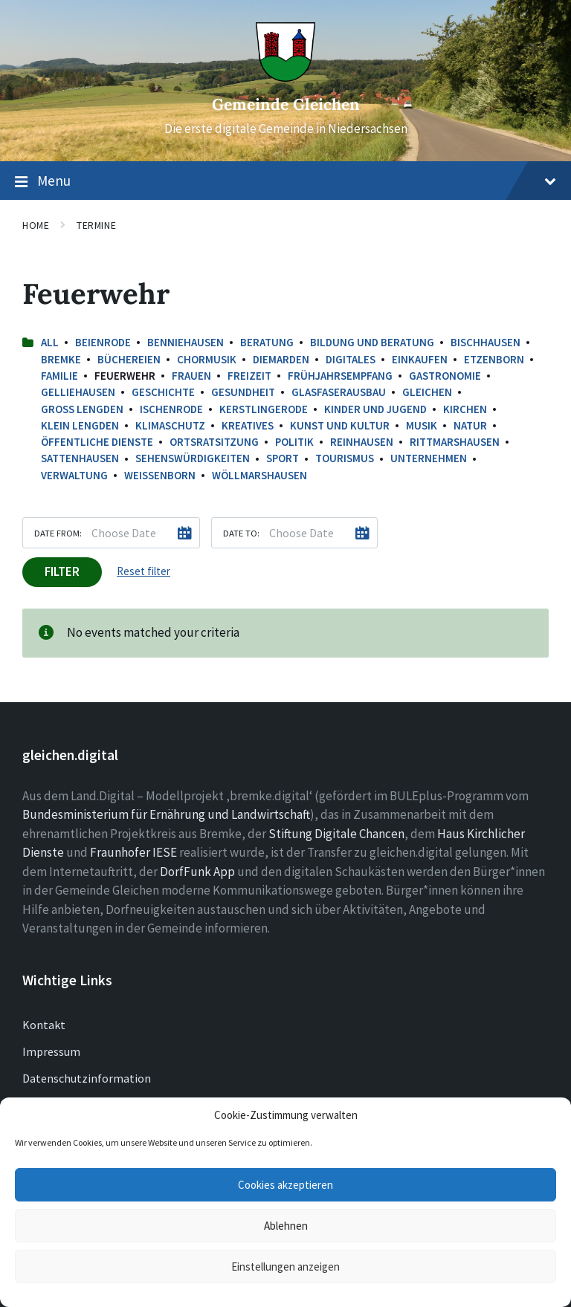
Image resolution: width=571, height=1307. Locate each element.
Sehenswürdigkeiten (192, 458)
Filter (62, 571)
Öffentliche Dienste (97, 442)
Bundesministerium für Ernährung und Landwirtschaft (166, 814)
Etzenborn (494, 359)
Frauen (191, 376)
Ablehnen (286, 1226)
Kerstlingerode (263, 409)
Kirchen (465, 409)
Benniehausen (185, 342)
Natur (470, 425)
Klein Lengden (80, 425)
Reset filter (143, 571)
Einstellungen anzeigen (285, 1266)
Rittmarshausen (455, 442)
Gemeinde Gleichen (286, 104)
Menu (285, 181)
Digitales (350, 359)
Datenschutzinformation (86, 1078)
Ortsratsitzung (214, 442)
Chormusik (206, 359)
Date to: (241, 533)
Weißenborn (160, 475)
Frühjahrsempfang (340, 376)
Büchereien (129, 359)
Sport (282, 458)
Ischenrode (171, 409)
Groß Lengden (82, 409)
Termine (96, 225)
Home (35, 225)
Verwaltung (74, 475)
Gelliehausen (78, 392)
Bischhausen (485, 342)
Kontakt (43, 1024)
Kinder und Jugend (375, 409)
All (50, 342)
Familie (59, 376)
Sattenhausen (80, 458)
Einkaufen (420, 359)
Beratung (267, 342)
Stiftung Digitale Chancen (336, 834)
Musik (421, 425)
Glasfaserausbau (338, 392)
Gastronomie (445, 376)
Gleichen (427, 392)
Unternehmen (428, 458)
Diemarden (281, 359)
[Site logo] (285, 77)
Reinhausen (361, 442)
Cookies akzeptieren (285, 1185)
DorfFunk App (197, 871)
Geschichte (163, 392)
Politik (294, 442)
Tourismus (344, 458)
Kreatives (248, 425)
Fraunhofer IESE (133, 852)
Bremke (61, 359)
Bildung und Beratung (372, 342)
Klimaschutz (170, 425)
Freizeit (249, 376)
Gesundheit (243, 392)
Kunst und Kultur (340, 425)
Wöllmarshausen (259, 475)
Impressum (51, 1051)
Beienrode (103, 342)
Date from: (58, 533)
